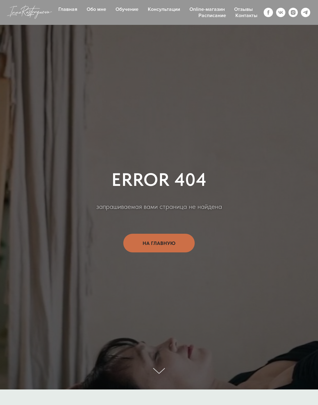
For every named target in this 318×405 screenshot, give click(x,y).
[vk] (280, 12)
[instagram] (293, 12)
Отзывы (243, 9)
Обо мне (96, 9)
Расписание (212, 15)
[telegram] (305, 12)
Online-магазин (207, 9)
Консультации (164, 9)
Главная (67, 9)
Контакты (246, 15)
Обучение (127, 9)
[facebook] (268, 12)
